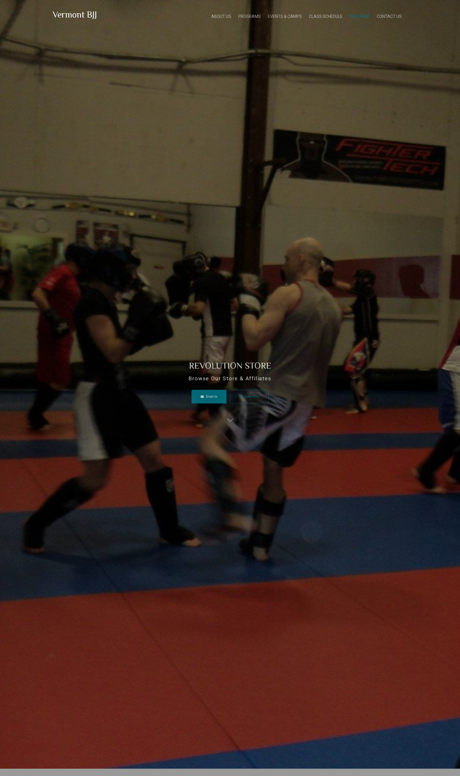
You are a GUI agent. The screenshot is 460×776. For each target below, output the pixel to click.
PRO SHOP (360, 15)
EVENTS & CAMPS (285, 15)
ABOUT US (221, 15)
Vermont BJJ (75, 13)
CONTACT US (389, 15)
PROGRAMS (249, 15)
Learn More (243, 394)
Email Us (215, 394)
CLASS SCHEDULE (326, 15)
